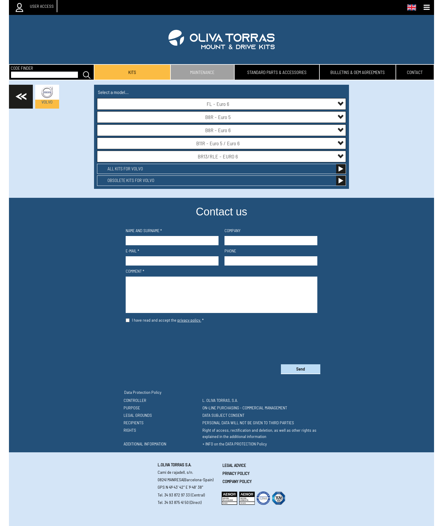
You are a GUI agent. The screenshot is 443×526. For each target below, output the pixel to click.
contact (415, 72)
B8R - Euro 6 (274, 130)
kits (132, 72)
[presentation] (221, 342)
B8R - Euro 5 (274, 117)
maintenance (202, 72)
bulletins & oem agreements (357, 72)
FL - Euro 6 (275, 103)
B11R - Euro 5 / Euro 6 (270, 143)
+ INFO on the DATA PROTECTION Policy (234, 443)
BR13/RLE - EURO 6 (271, 156)
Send (300, 368)
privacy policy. (189, 320)
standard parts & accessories (277, 72)
